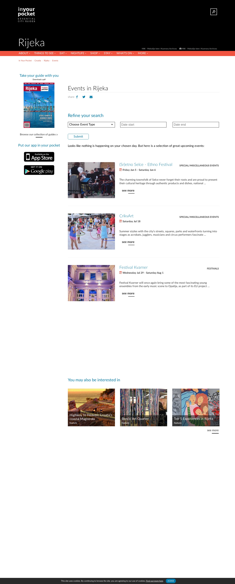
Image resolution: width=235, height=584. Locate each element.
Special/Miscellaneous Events (199, 166)
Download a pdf (39, 79)
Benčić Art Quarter (135, 419)
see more (128, 190)
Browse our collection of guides (38, 134)
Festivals (213, 269)
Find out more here (154, 581)
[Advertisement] (144, 72)
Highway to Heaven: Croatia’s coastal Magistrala (91, 417)
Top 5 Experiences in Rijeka (193, 419)
